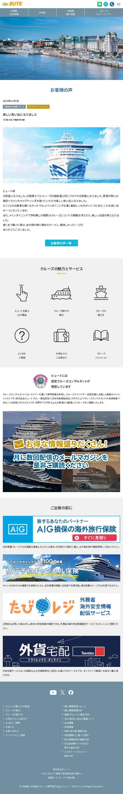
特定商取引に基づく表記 (76, 735)
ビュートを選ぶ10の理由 (18, 706)
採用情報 (69, 726)
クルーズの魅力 (13, 710)
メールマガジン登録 (15, 735)
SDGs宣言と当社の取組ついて (79, 718)
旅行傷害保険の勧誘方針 (77, 739)
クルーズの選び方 (14, 714)
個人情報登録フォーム (75, 706)
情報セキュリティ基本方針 (77, 714)
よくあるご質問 (13, 722)
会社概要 (69, 722)
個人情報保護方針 (73, 710)
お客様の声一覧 (61, 243)
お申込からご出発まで (16, 718)
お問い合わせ (12, 731)
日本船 (42, 12)
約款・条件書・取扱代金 (75, 731)
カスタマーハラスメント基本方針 (75, 753)
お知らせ (10, 726)
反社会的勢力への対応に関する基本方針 (77, 745)
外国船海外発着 (70, 12)
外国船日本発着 (14, 12)
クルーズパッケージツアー (103, 12)
